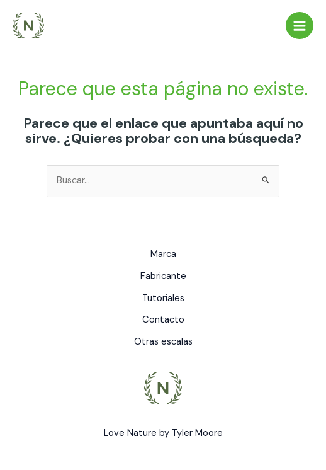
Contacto (163, 320)
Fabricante (163, 276)
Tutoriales (163, 298)
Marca (163, 254)
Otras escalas (163, 342)
